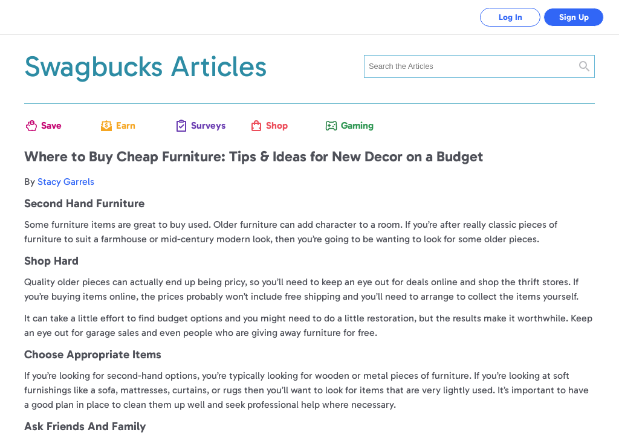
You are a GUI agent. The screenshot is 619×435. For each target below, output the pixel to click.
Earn (125, 125)
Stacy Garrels (65, 181)
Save (51, 125)
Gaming (355, 125)
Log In (510, 17)
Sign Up (574, 17)
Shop (277, 125)
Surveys (205, 125)
